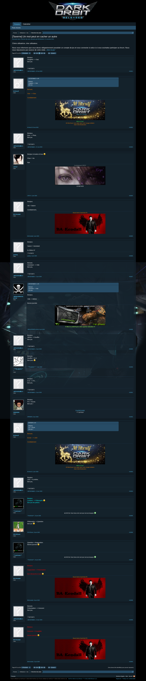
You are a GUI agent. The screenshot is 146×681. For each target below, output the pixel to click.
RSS (134, 676)
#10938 (131, 600)
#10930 (131, 367)
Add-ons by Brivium (82, 678)
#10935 (131, 515)
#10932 (131, 416)
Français (13, 676)
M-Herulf (16, 91)
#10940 (131, 661)
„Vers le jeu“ (50, 50)
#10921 (131, 71)
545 (34, 53)
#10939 (131, 619)
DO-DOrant (16, 534)
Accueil (130, 676)
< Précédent (25, 53)
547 (39, 53)
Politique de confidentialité (128, 678)
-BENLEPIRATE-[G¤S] (18, 297)
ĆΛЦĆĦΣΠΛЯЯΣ (80, 410)
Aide (127, 676)
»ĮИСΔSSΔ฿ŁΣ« (18, 70)
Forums (17, 24)
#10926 (131, 255)
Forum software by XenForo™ (53, 678)
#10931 (131, 392)
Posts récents (16, 28)
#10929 (131, 349)
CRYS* (15, 167)
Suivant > (53, 53)
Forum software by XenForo (25, 678)
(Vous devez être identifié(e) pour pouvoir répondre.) (121, 667)
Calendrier (26, 24)
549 (44, 53)
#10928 (131, 329)
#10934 (131, 491)
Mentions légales (120, 676)
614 (49, 53)
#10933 (131, 471)
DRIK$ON (16, 412)
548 (42, 53)
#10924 (131, 195)
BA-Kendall (16, 214)
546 (37, 53)
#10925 (131, 236)
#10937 (131, 559)
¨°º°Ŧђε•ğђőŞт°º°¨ (18, 369)
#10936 (131, 532)
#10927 (131, 276)
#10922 (131, 127)
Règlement (118, 678)
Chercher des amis (25, 39)
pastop (15, 254)
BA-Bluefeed (41, 39)
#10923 (131, 147)
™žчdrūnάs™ (17, 511)
